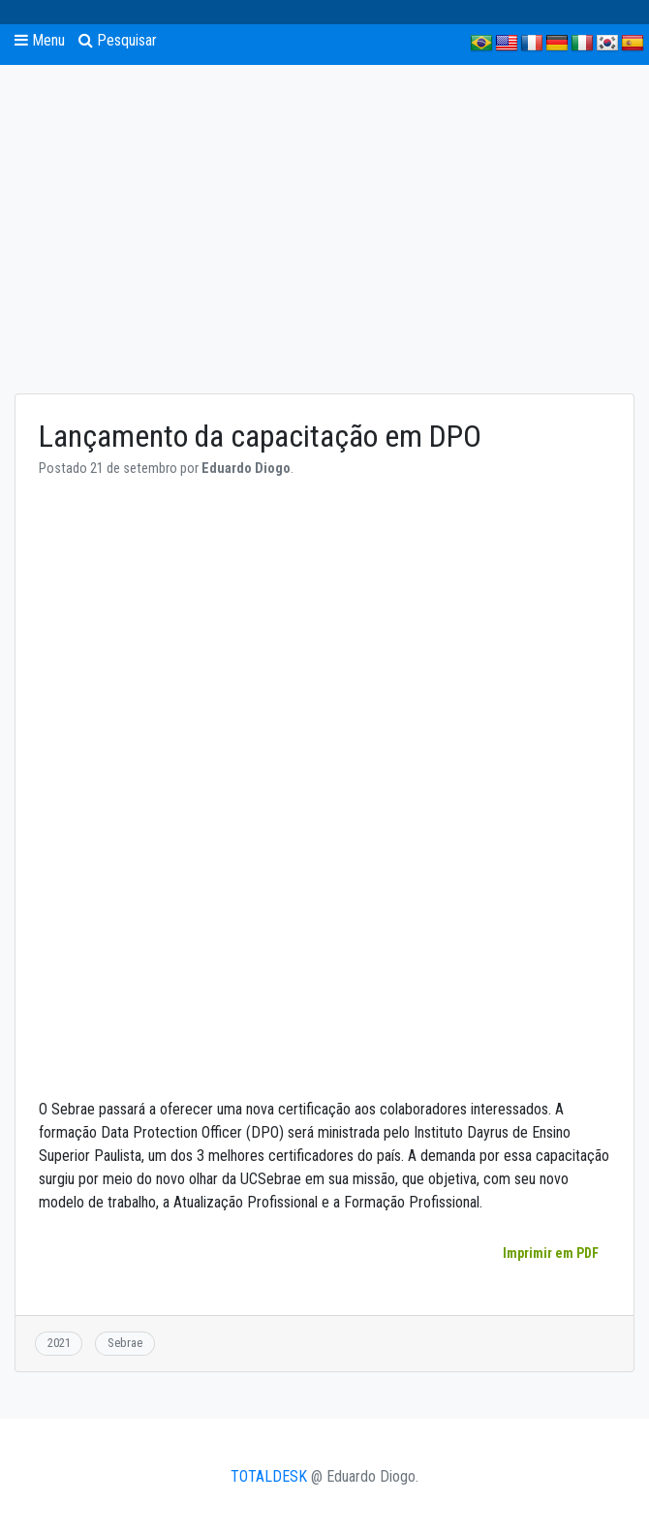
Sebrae (125, 1342)
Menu (40, 40)
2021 (59, 1342)
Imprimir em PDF (550, 1253)
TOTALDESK (269, 1476)
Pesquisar (117, 40)
